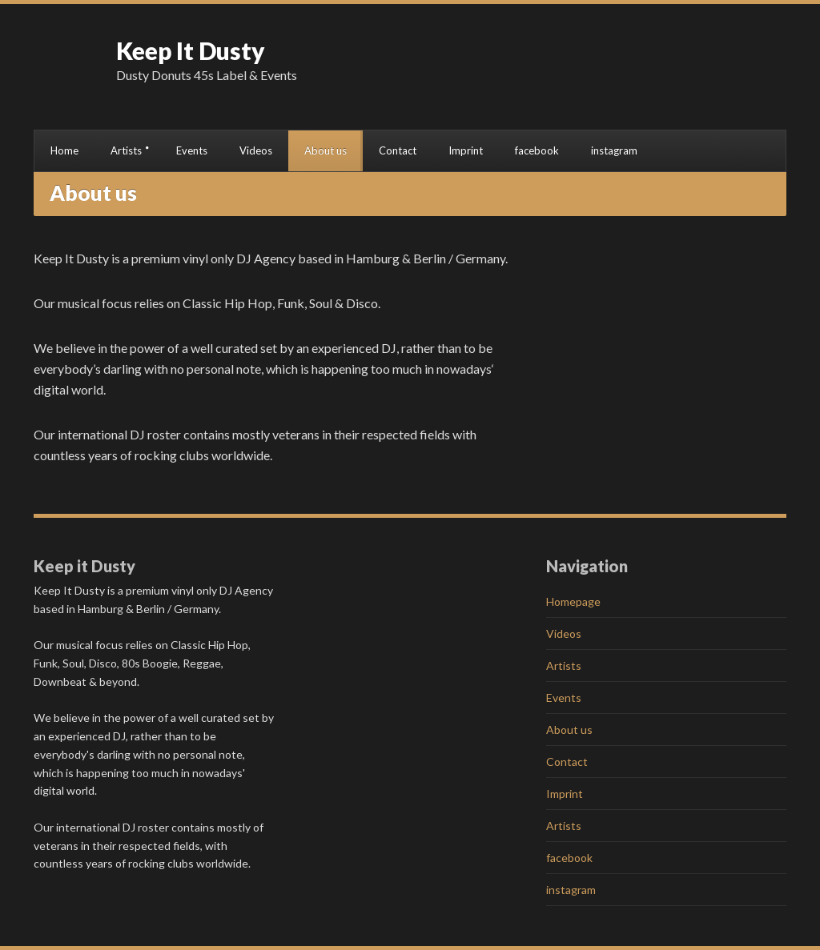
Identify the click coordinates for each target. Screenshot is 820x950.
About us (325, 150)
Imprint (465, 150)
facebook (537, 150)
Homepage (573, 601)
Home (64, 150)
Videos (255, 150)
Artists (126, 150)
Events (191, 150)
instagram (614, 150)
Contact (397, 150)
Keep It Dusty (190, 50)
